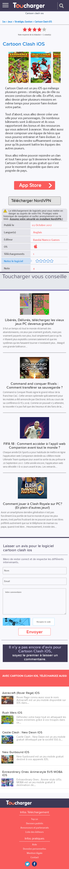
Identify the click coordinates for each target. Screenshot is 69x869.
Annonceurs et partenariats (34, 827)
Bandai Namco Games (46, 239)
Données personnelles (34, 848)
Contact (35, 857)
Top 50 (34, 819)
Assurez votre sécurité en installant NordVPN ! (36, 219)
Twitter (28, 864)
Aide (34, 844)
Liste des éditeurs (34, 832)
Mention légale (34, 853)
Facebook (37, 864)
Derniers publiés (34, 823)
